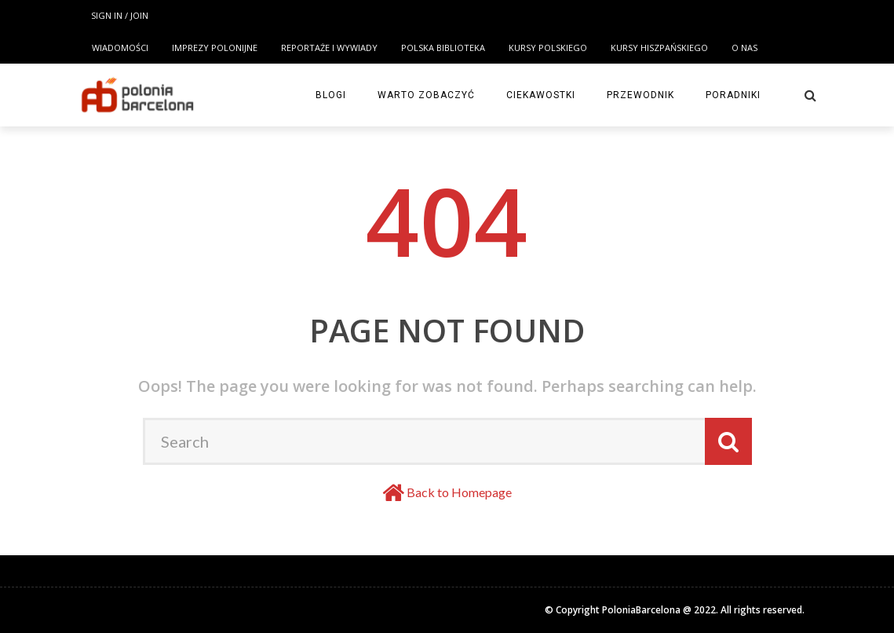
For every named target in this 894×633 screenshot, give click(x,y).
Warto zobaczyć (426, 95)
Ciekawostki (540, 95)
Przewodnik (640, 95)
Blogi (331, 95)
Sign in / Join (119, 15)
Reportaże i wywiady (329, 47)
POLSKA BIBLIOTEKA (443, 47)
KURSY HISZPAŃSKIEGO (659, 47)
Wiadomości (120, 47)
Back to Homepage (459, 492)
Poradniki (733, 95)
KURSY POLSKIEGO (548, 47)
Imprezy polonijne (214, 47)
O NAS (744, 47)
